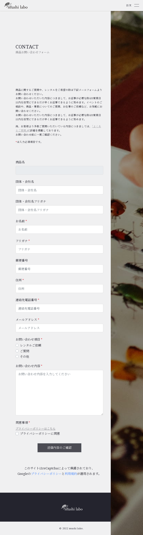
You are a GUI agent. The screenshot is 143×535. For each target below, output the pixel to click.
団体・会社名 (25, 182)
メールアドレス (26, 320)
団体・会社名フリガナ (31, 201)
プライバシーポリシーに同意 (40, 433)
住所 (19, 280)
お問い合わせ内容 (28, 366)
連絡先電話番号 (26, 300)
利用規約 (71, 474)
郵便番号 (22, 260)
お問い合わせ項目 (28, 339)
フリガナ (22, 241)
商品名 (20, 162)
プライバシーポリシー (46, 474)
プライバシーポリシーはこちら (35, 429)
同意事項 (22, 422)
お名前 (20, 221)
